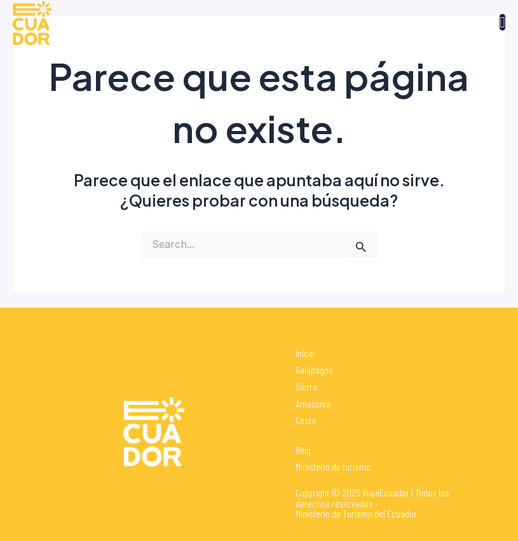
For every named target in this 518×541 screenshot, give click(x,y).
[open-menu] (502, 22)
